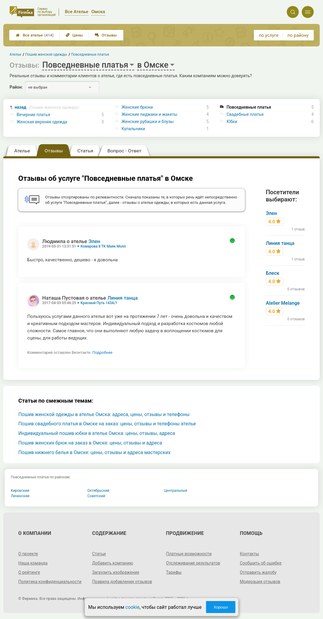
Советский (96, 496)
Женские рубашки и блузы (148, 121)
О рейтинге (29, 572)
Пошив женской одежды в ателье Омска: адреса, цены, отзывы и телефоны (103, 414)
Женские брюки (137, 107)
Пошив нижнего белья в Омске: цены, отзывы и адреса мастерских (94, 452)
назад (47, 107)
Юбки (232, 121)
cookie (132, 607)
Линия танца (122, 298)
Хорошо (220, 607)
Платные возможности (189, 553)
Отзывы (106, 35)
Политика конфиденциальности (49, 581)
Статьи (99, 553)
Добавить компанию (112, 563)
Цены (74, 35)
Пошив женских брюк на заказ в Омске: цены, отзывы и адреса (90, 443)
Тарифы (174, 572)
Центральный (175, 490)
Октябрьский (98, 490)
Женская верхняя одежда (42, 122)
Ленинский (20, 496)
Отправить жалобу (258, 572)
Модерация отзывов (260, 581)
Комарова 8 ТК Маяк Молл (103, 246)
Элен (94, 241)
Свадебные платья (245, 114)
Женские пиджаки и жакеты (149, 114)
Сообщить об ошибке (260, 563)
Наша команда (33, 563)
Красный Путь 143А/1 (99, 303)
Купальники (133, 129)
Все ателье (35, 35)
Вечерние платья (33, 115)
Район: (16, 87)
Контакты (249, 553)
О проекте (28, 553)
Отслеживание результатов (193, 563)
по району (297, 35)
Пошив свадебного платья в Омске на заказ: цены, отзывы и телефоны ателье (107, 424)
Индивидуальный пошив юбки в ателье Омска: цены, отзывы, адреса (96, 433)
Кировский (20, 490)
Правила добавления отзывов (122, 581)
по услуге (269, 35)
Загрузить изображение (115, 572)
